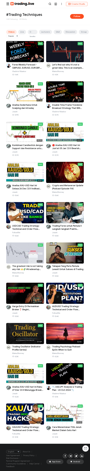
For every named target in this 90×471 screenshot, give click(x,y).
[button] (61, 4)
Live (22, 32)
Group (84, 32)
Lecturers (45, 32)
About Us (26, 452)
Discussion (70, 32)
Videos (11, 32)
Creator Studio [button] (76, 4)
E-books (32, 32)
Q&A (58, 32)
